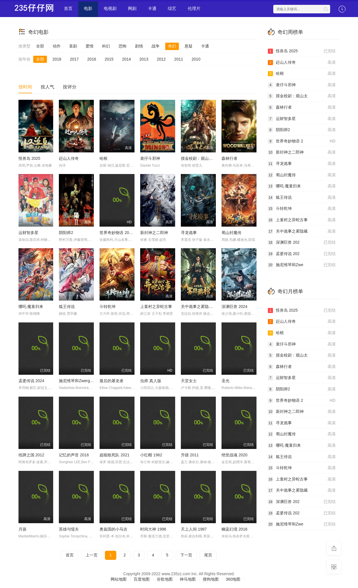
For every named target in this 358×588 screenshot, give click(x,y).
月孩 (22, 529)
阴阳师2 (66, 232)
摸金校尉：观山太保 (199, 158)
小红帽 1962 (151, 455)
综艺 (172, 8)
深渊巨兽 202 (302, 242)
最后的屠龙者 (111, 380)
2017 (74, 59)
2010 (196, 59)
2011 (178, 59)
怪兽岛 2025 (29, 158)
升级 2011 (190, 455)
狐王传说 (67, 306)
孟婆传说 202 (302, 254)
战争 (156, 46)
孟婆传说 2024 (31, 380)
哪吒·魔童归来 (31, 306)
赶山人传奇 (69, 158)
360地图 (233, 579)
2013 (143, 59)
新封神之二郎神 (154, 232)
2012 (161, 59)
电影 (88, 8)
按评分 (69, 86)
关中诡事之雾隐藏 (302, 231)
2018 (57, 59)
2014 (126, 59)
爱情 (90, 46)
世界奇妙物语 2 (302, 141)
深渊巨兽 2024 (234, 306)
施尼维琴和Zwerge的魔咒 (81, 380)
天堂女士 (189, 380)
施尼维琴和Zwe (302, 265)
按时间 (25, 86)
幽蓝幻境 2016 (234, 529)
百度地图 (142, 579)
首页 (68, 8)
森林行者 (229, 158)
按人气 (47, 86)
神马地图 (188, 579)
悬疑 (189, 46)
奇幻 (172, 46)
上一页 (92, 555)
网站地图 (119, 579)
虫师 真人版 (150, 380)
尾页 (208, 555)
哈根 (103, 158)
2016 (91, 59)
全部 (40, 46)
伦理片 (194, 8)
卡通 (152, 8)
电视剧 (110, 8)
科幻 (106, 46)
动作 (57, 46)
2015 (109, 59)
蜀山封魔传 (231, 232)
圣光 (225, 380)
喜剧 (73, 46)
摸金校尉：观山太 (302, 96)
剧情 (139, 46)
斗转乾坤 (107, 306)
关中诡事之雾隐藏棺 (199, 306)
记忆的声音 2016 (74, 455)
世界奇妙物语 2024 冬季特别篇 (127, 232)
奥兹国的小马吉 (113, 529)
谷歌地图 (165, 579)
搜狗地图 (211, 579)
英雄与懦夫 (69, 529)
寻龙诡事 (189, 232)
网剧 (132, 8)
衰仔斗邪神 (150, 158)
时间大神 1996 (153, 529)
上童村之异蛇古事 (156, 306)
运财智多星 (28, 232)
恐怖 (123, 46)
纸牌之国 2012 (31, 455)
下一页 (186, 555)
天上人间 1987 (194, 529)
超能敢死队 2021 (114, 455)
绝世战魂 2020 (234, 455)
